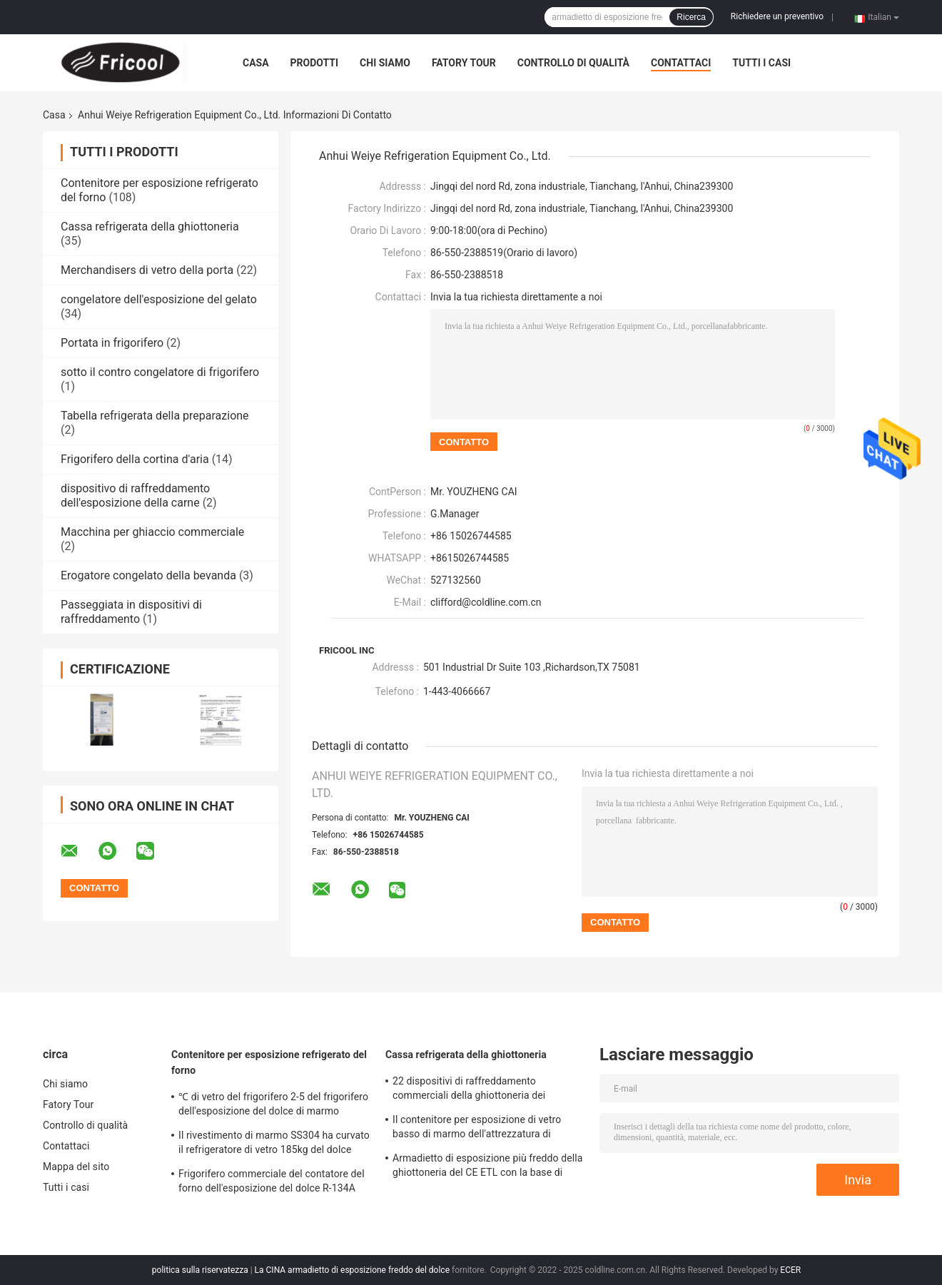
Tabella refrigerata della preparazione (155, 415)
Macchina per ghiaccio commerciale (152, 532)
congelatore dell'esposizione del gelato (159, 299)
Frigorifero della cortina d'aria (135, 459)
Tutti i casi (761, 62)
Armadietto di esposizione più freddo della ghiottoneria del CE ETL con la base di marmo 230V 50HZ (487, 1167)
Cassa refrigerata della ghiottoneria (150, 226)
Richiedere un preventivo (777, 16)
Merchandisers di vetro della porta (147, 270)
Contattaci (681, 62)
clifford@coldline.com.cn (486, 602)
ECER (790, 1270)
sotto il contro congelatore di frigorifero (160, 372)
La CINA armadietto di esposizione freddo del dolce (352, 1270)
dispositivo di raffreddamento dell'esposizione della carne (135, 495)
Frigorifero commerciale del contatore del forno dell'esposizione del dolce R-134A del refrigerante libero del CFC (271, 1183)
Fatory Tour (464, 62)
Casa (256, 62)
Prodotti (314, 62)
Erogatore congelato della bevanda (148, 575)
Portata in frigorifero (112, 343)
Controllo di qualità (573, 62)
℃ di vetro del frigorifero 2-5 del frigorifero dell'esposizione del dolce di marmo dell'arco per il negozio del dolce (273, 1106)
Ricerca (691, 17)
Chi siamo (385, 62)
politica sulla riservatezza (200, 1270)
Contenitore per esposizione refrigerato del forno (269, 1062)
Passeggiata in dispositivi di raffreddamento (131, 612)
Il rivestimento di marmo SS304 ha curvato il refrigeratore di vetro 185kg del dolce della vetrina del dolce (274, 1144)
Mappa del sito (76, 1166)
